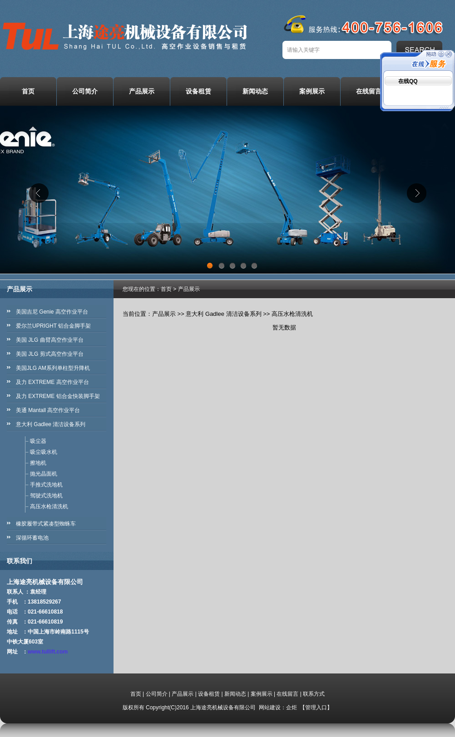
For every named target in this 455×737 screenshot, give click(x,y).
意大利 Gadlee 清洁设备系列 (50, 424)
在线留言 (368, 91)
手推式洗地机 (46, 485)
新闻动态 (255, 91)
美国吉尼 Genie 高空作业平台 (52, 312)
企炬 (291, 707)
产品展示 (141, 91)
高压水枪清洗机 (49, 506)
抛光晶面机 (43, 474)
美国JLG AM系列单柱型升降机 (53, 368)
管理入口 (316, 707)
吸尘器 (38, 441)
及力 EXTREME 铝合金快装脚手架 (58, 396)
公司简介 (85, 91)
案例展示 (312, 91)
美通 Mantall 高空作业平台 (48, 410)
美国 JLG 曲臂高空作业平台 (50, 340)
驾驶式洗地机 (46, 495)
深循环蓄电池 (32, 538)
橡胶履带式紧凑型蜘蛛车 (46, 524)
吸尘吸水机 (43, 452)
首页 (28, 91)
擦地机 (38, 463)
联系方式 (314, 694)
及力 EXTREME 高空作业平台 (52, 382)
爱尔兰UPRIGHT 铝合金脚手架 (53, 326)
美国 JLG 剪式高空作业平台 (50, 354)
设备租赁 (198, 91)
